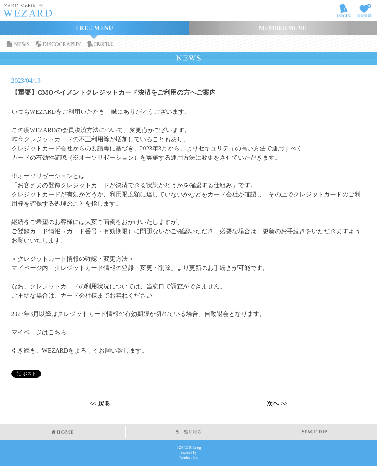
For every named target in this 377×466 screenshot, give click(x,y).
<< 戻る (100, 404)
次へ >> (277, 404)
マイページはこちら (39, 332)
